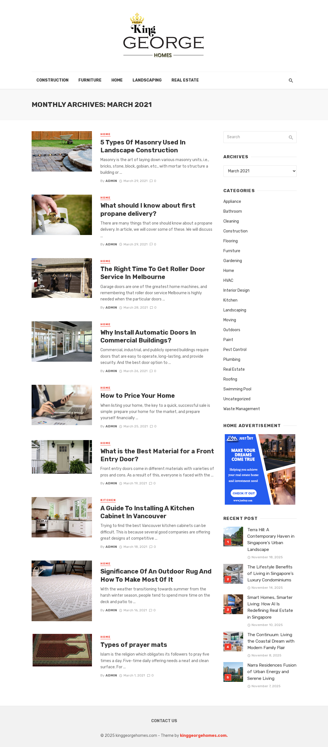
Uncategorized (236, 399)
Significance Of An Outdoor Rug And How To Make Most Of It (156, 575)
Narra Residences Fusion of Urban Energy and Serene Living (271, 672)
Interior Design (236, 290)
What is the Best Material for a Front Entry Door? (157, 455)
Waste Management (241, 409)
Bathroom (232, 211)
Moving (229, 320)
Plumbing (231, 359)
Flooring (230, 241)
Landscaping (147, 80)
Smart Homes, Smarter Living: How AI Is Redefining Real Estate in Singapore (270, 607)
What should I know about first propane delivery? (147, 209)
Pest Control (234, 349)
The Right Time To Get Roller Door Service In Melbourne (152, 272)
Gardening (232, 260)
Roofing (230, 379)
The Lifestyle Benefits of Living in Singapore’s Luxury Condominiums (270, 573)
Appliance (232, 201)
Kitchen (108, 500)
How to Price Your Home (137, 395)
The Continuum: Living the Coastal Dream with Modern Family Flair (270, 641)
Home (117, 80)
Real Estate (185, 80)
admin (111, 181)
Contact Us (164, 721)
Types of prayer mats (133, 644)
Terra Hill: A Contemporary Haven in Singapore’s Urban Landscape (270, 539)
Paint (228, 339)
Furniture (90, 80)
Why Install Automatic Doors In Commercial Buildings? (148, 336)
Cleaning (231, 221)
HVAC (228, 280)
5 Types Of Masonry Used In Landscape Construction (143, 146)
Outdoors (231, 330)
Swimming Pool (237, 389)
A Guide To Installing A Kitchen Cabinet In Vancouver (147, 512)
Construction (52, 80)
